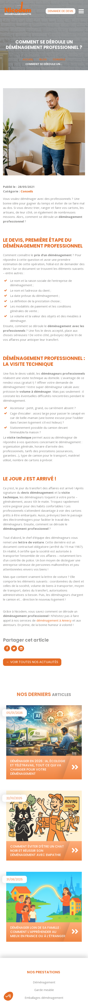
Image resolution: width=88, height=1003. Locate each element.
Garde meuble (44, 990)
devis (60, 11)
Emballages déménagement (44, 998)
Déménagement (44, 982)
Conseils (59, 59)
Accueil (28, 59)
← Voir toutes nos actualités (32, 662)
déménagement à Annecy (54, 620)
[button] (8, 996)
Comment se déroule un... (44, 64)
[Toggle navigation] (81, 11)
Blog (43, 59)
